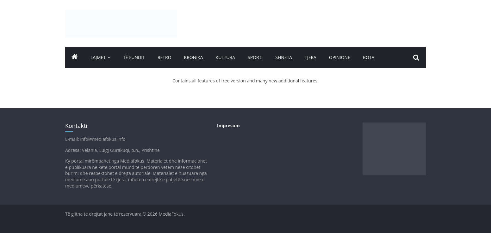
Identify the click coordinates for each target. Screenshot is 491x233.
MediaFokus (171, 214)
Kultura (225, 57)
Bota (369, 57)
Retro (164, 57)
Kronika (193, 57)
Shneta (283, 57)
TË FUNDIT (134, 57)
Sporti (255, 57)
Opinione (339, 57)
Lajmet (98, 57)
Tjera (310, 57)
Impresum (228, 125)
